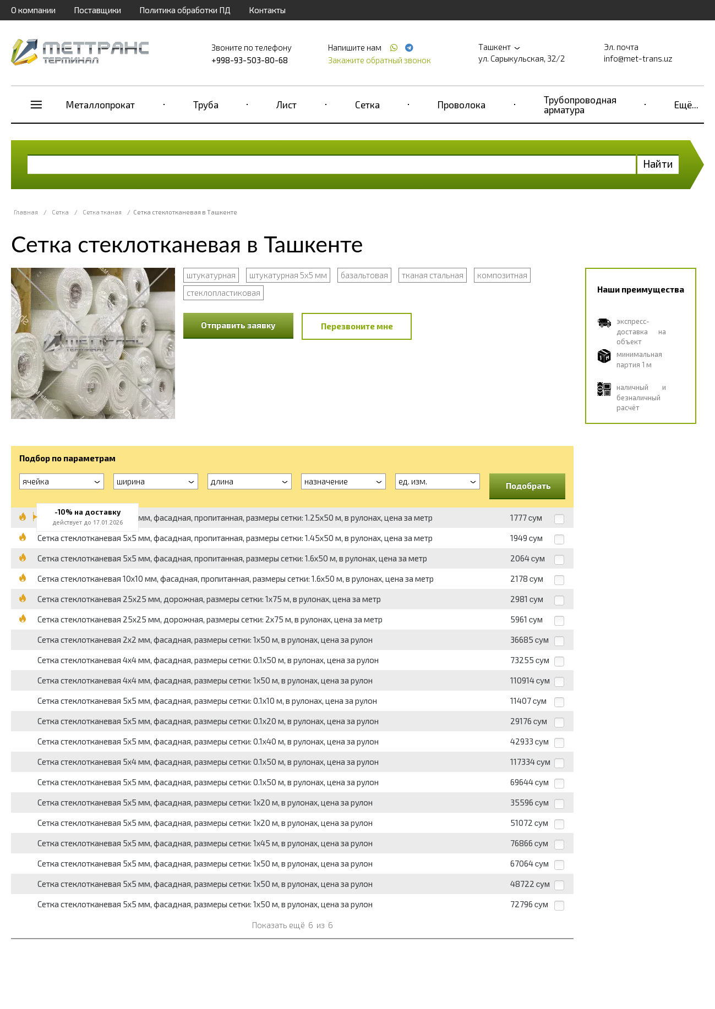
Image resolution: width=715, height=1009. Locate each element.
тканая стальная (432, 275)
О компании (33, 10)
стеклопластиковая (223, 292)
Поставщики (97, 10)
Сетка (367, 104)
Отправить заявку (238, 325)
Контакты (267, 10)
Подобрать (528, 485)
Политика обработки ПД (185, 10)
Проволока (461, 104)
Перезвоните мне (357, 326)
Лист (286, 104)
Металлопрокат (100, 104)
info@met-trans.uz (638, 58)
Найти (658, 163)
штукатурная (211, 275)
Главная (26, 212)
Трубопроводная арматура (580, 104)
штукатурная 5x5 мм (288, 275)
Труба (206, 104)
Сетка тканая (102, 212)
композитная (502, 275)
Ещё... (686, 104)
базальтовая (364, 275)
